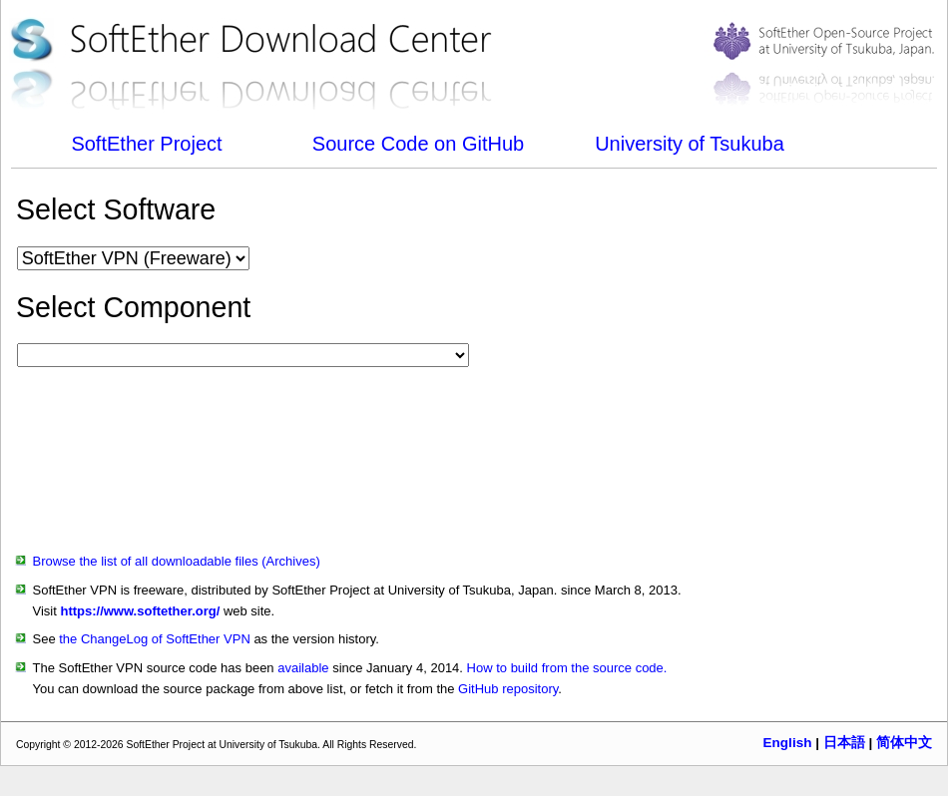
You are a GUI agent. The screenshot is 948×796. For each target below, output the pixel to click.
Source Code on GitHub (418, 144)
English (787, 742)
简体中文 (904, 742)
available (302, 667)
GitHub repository (508, 688)
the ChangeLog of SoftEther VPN (154, 638)
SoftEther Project (146, 144)
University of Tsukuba (689, 144)
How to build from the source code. (567, 667)
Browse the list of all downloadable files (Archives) (176, 561)
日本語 (844, 742)
